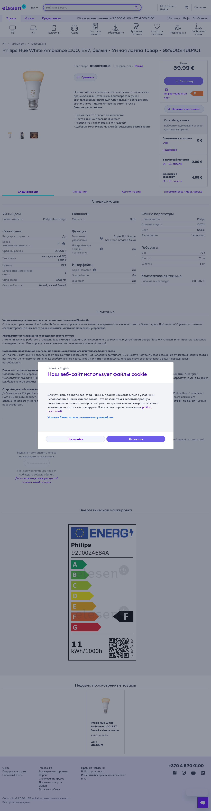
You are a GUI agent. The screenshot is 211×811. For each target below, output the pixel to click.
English (64, 368)
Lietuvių (52, 368)
